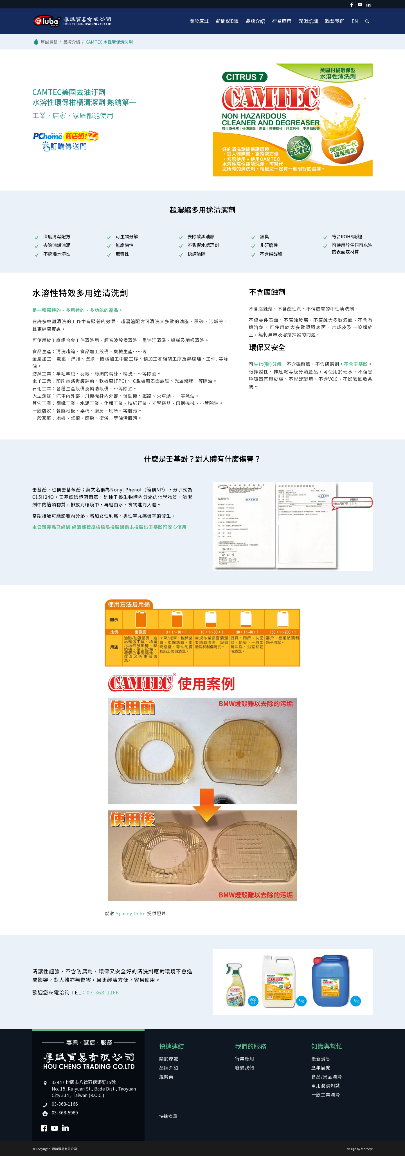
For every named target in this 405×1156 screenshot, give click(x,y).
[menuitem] (199, 21)
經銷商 (166, 1076)
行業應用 (244, 1058)
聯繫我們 (244, 1067)
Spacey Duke (131, 913)
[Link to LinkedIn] (368, 4)
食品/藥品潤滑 (326, 1076)
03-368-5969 (65, 1112)
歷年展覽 (320, 1067)
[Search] (367, 21)
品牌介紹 (168, 1067)
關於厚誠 (168, 1058)
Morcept (367, 1148)
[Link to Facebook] (351, 4)
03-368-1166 (103, 992)
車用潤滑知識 (325, 1085)
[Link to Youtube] (360, 4)
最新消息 (320, 1058)
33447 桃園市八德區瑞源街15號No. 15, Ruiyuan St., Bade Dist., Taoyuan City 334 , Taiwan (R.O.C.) (94, 1088)
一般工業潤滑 (325, 1094)
